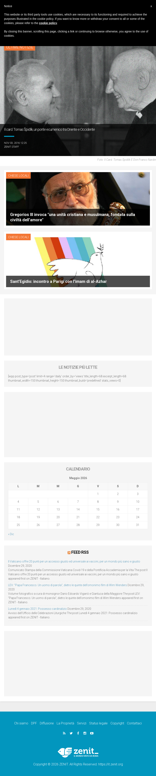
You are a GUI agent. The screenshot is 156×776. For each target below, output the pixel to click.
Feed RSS (80, 552)
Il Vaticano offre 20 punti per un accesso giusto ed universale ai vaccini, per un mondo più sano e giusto (74, 561)
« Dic (11, 534)
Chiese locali (18, 175)
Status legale (98, 723)
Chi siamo (21, 723)
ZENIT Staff (11, 146)
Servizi (81, 723)
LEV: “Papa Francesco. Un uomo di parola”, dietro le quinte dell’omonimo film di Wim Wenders (67, 585)
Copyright (117, 723)
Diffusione (47, 723)
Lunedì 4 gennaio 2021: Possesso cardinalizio (37, 608)
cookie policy (48, 23)
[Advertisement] (78, 326)
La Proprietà (65, 723)
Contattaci (134, 723)
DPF (34, 723)
